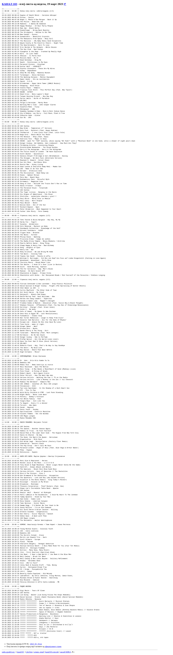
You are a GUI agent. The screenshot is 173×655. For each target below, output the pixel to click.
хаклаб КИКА (65, 652)
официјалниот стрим (53, 647)
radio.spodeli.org (8, 652)
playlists (29, 652)
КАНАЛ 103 (9, 4)
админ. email (39, 652)
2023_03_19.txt (36, 644)
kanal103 (20, 652)
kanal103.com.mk (52, 652)
